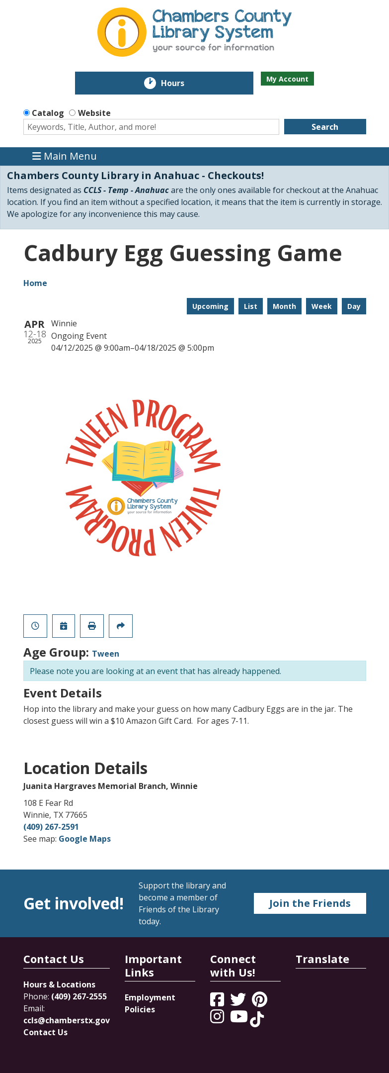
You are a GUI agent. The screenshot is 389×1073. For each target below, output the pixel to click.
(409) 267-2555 (79, 996)
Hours (179, 83)
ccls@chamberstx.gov (66, 1020)
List (250, 306)
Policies (140, 1009)
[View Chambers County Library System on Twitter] (239, 1002)
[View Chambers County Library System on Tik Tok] (257, 1019)
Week (321, 306)
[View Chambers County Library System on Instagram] (218, 1019)
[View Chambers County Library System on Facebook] (218, 1002)
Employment (150, 997)
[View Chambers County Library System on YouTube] (240, 1019)
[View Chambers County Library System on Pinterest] (260, 1002)
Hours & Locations (59, 984)
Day (354, 306)
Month (284, 306)
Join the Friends (310, 903)
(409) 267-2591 (51, 826)
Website (94, 112)
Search (324, 126)
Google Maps (85, 838)
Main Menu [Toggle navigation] (64, 156)
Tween (105, 653)
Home (35, 283)
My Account (287, 79)
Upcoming (210, 306)
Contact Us (45, 1032)
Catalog (48, 112)
